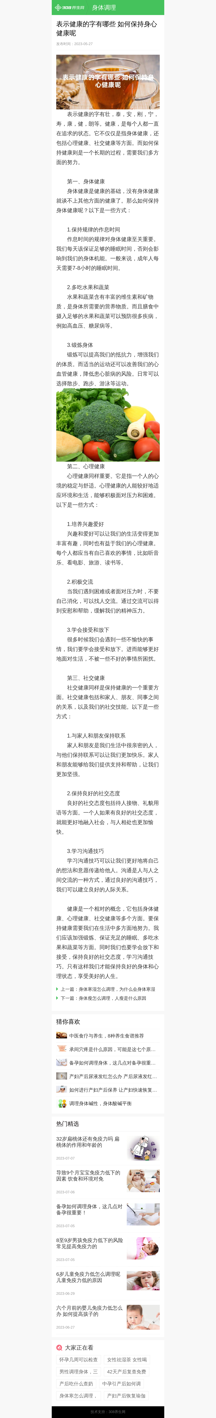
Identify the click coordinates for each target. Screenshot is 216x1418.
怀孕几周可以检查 (78, 1359)
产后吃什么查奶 (76, 1383)
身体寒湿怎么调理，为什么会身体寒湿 (117, 989)
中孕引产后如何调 (121, 1383)
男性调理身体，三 (78, 1371)
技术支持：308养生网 (108, 1412)
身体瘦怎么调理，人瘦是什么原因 (112, 998)
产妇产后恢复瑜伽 (126, 1395)
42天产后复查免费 (126, 1371)
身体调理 (104, 7)
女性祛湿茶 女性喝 (127, 1359)
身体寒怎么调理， (78, 1395)
